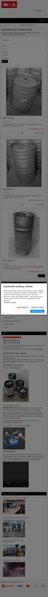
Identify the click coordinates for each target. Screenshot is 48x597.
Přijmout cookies (37, 311)
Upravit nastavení (22, 307)
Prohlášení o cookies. (10, 302)
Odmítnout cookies (37, 307)
